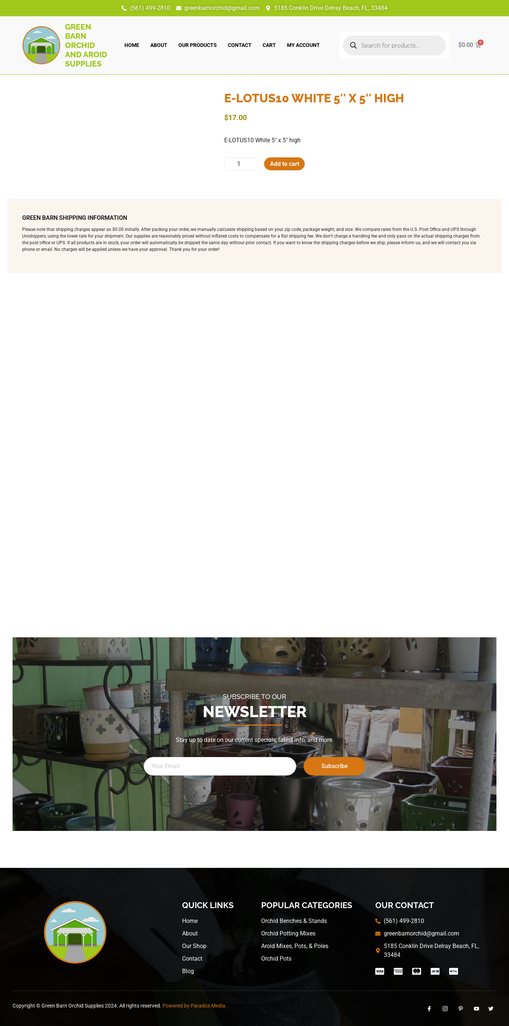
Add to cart (285, 163)
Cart (269, 45)
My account (303, 45)
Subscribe (334, 766)
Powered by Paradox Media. (195, 1006)
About (158, 45)
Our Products (197, 45)
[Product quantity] (242, 164)
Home (131, 45)
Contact (240, 45)
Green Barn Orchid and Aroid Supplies (86, 45)
